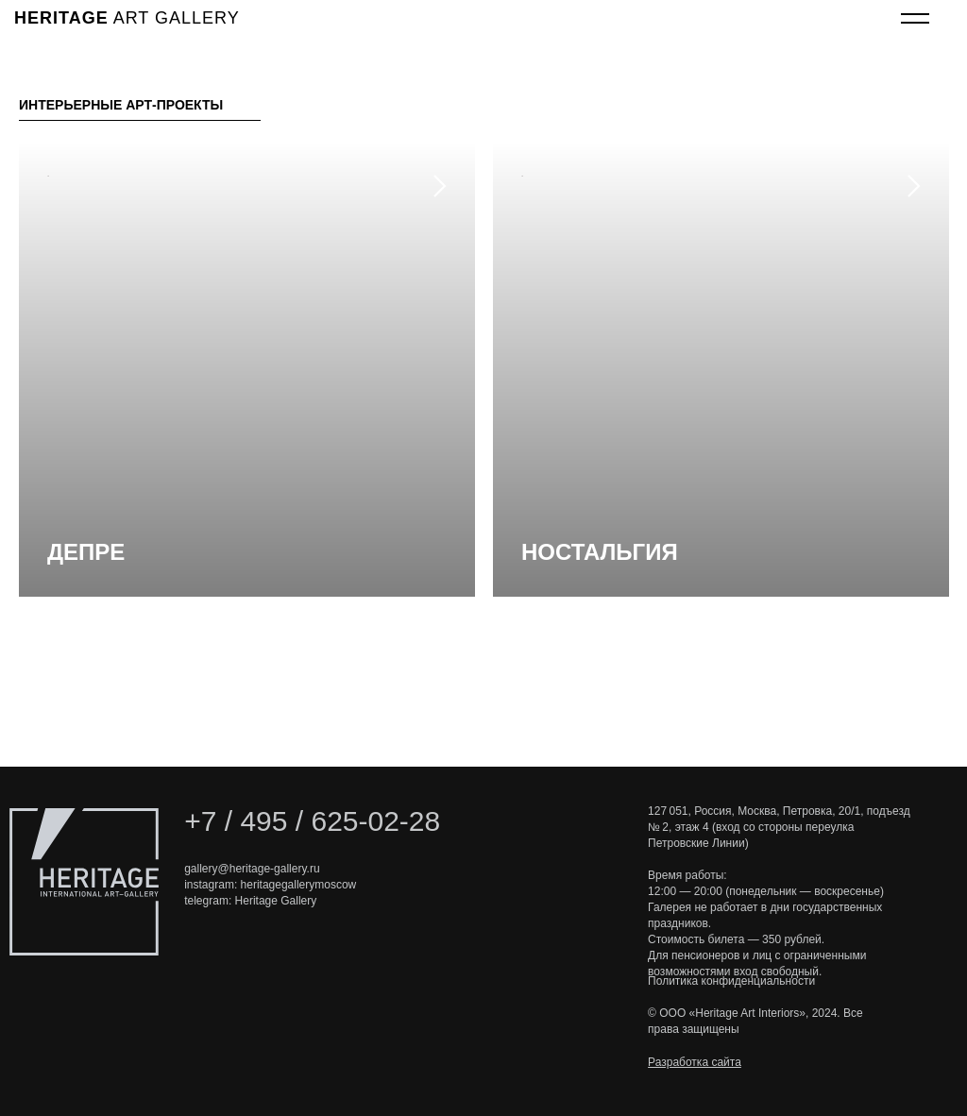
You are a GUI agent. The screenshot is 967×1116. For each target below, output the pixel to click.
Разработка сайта (694, 1062)
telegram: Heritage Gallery (250, 900)
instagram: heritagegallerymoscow (270, 884)
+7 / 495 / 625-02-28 (312, 821)
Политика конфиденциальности (731, 981)
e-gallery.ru (291, 868)
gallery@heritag (223, 868)
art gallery (127, 17)
